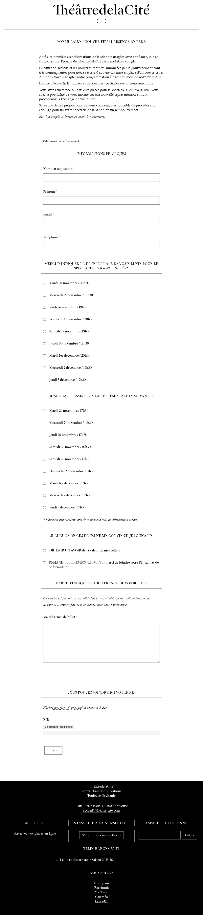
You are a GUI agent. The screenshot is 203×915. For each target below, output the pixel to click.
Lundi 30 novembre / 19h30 (69, 344)
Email (48, 214)
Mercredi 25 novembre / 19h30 (71, 295)
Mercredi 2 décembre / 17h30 (70, 495)
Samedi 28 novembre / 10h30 (70, 447)
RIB (46, 720)
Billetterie (35, 823)
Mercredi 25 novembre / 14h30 (71, 423)
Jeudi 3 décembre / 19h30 (67, 380)
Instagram (101, 883)
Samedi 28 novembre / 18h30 (70, 331)
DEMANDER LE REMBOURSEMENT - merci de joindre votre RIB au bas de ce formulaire (104, 565)
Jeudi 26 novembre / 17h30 (68, 435)
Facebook (101, 888)
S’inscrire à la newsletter (100, 835)
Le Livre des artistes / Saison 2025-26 (86, 860)
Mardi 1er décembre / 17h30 (69, 483)
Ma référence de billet (60, 617)
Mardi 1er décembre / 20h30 (69, 356)
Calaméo (101, 897)
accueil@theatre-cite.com (101, 810)
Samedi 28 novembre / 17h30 (69, 459)
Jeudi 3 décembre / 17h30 (67, 507)
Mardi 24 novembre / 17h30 (68, 411)
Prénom (50, 192)
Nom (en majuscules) (60, 169)
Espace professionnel (168, 823)
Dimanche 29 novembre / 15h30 (72, 471)
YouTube (101, 892)
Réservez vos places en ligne (35, 833)
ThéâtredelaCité (101, 787)
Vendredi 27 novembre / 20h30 (71, 319)
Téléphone (51, 237)
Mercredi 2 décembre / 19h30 (70, 368)
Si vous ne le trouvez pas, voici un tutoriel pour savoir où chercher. (85, 605)
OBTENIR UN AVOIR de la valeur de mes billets (84, 550)
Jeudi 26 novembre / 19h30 (68, 307)
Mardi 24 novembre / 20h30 (69, 283)
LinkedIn (101, 901)
